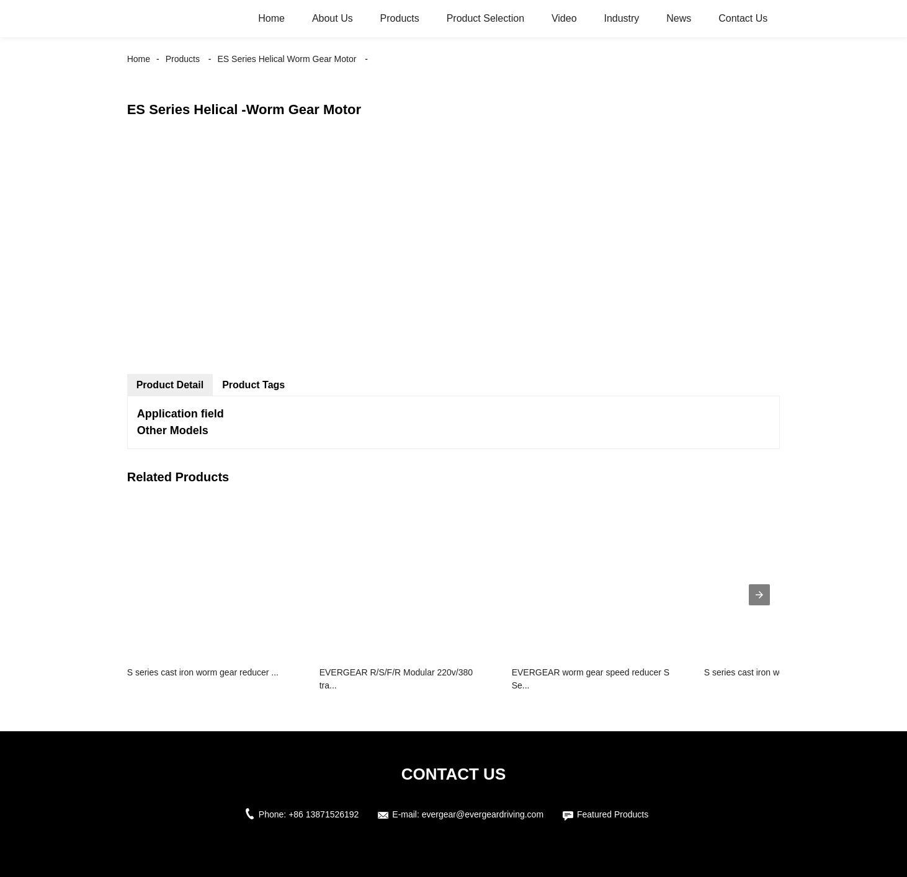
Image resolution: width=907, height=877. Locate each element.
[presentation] (759, 594)
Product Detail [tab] (169, 385)
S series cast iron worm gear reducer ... (203, 672)
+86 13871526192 (323, 814)
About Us (332, 18)
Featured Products (612, 814)
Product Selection (485, 18)
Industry (621, 18)
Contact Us (742, 18)
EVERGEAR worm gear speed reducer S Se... (590, 678)
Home (271, 18)
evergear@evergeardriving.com (482, 814)
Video (564, 18)
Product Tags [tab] (253, 385)
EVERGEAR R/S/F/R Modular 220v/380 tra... (396, 678)
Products (399, 18)
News (678, 18)
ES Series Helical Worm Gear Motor (287, 59)
